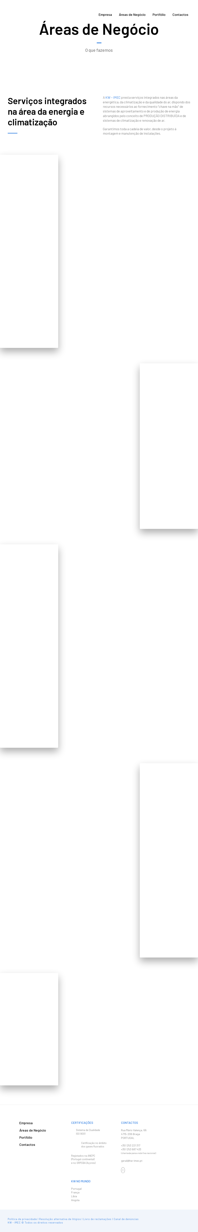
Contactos (180, 14)
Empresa (105, 14)
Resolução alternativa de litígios (60, 1219)
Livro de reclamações (97, 1219)
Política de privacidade (22, 1219)
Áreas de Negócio (132, 14)
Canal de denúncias (126, 1219)
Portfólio (159, 14)
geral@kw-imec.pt (132, 1160)
